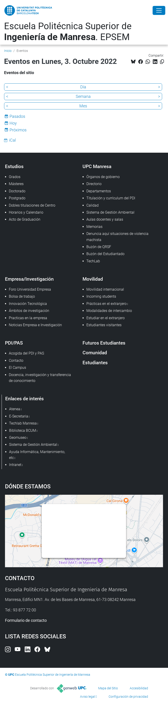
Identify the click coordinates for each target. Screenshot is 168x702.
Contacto (16, 360)
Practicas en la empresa (28, 318)
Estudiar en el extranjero (105, 318)
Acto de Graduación (24, 219)
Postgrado (17, 198)
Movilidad (93, 279)
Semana (83, 96)
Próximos (18, 130)
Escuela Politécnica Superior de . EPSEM (67, 31)
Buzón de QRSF (98, 247)
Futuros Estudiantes (104, 343)
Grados (14, 177)
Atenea (14, 409)
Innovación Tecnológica (28, 304)
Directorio (94, 184)
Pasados (17, 116)
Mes (83, 106)
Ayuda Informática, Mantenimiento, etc (37, 455)
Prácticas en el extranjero (106, 304)
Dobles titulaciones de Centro (32, 205)
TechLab (93, 261)
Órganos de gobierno (103, 177)
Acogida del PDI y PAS (26, 353)
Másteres (16, 184)
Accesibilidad (139, 688)
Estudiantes (95, 362)
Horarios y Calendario (26, 212)
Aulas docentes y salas (104, 219)
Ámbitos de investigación (29, 311)
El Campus (17, 367)
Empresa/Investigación (29, 279)
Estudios (14, 166)
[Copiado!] (162, 61)
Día (83, 86)
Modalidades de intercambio (109, 311)
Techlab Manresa (23, 423)
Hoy (13, 123)
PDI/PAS (14, 343)
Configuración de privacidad (128, 696)
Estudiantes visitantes (104, 325)
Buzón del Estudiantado (105, 254)
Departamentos (98, 191)
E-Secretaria (18, 416)
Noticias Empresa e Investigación (35, 325)
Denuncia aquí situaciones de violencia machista (117, 237)
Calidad (92, 205)
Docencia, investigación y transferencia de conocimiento (40, 378)
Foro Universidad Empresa (30, 289)
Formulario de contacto (26, 620)
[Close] (159, 10)
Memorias (94, 226)
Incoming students (101, 296)
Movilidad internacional (105, 289)
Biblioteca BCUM (22, 430)
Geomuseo (17, 437)
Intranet (15, 465)
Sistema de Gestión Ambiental (110, 212)
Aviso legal (87, 696)
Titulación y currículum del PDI (110, 198)
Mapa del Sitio (108, 688)
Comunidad (95, 352)
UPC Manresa (97, 166)
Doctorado (17, 191)
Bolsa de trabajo (22, 296)
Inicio (8, 51)
